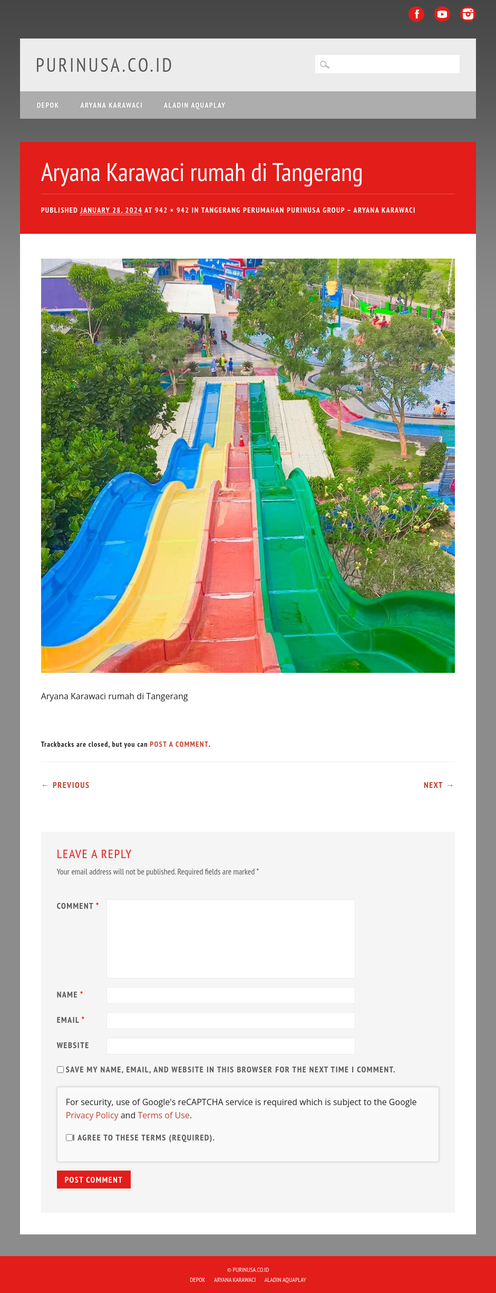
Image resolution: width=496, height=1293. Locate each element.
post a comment (179, 744)
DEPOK (48, 105)
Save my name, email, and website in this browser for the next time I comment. (231, 1069)
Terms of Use (163, 1115)
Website (73, 1045)
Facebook (416, 14)
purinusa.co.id (105, 64)
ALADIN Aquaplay (195, 105)
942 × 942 (172, 210)
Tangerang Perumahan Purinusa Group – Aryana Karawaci (308, 210)
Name (71, 994)
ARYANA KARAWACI (111, 105)
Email (72, 1019)
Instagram (468, 14)
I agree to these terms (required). (141, 1137)
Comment (79, 905)
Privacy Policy (92, 1115)
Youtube (442, 14)
